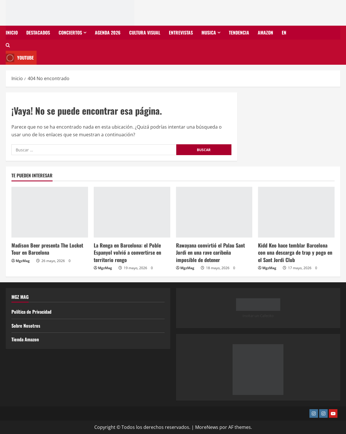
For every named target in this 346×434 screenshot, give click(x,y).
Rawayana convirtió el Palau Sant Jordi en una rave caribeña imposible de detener (210, 252)
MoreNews (206, 427)
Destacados (38, 32)
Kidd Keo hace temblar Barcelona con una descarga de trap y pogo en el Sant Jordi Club (295, 252)
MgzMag (23, 260)
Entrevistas (181, 32)
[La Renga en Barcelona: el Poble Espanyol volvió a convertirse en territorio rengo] (132, 212)
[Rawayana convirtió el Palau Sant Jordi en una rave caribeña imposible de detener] (214, 212)
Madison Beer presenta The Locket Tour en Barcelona (47, 249)
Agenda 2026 (108, 32)
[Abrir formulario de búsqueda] (8, 45)
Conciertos (70, 32)
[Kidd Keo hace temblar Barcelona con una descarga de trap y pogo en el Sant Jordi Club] (296, 212)
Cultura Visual (144, 32)
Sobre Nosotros (25, 325)
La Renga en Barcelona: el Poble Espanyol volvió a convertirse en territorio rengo (127, 252)
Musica (208, 32)
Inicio (12, 32)
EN (284, 32)
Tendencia (239, 32)
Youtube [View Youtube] (20, 58)
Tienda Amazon (25, 339)
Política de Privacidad (31, 311)
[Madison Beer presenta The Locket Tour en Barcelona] (49, 212)
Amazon (265, 32)
